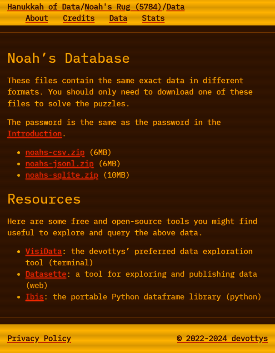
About (36, 18)
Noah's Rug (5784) (123, 7)
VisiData (43, 251)
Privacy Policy (39, 338)
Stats (153, 18)
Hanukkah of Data (43, 7)
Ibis (34, 297)
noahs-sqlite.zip (61, 175)
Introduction (34, 134)
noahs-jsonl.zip (59, 164)
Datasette (45, 274)
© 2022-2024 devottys (222, 338)
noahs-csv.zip (55, 152)
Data (175, 7)
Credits (79, 18)
